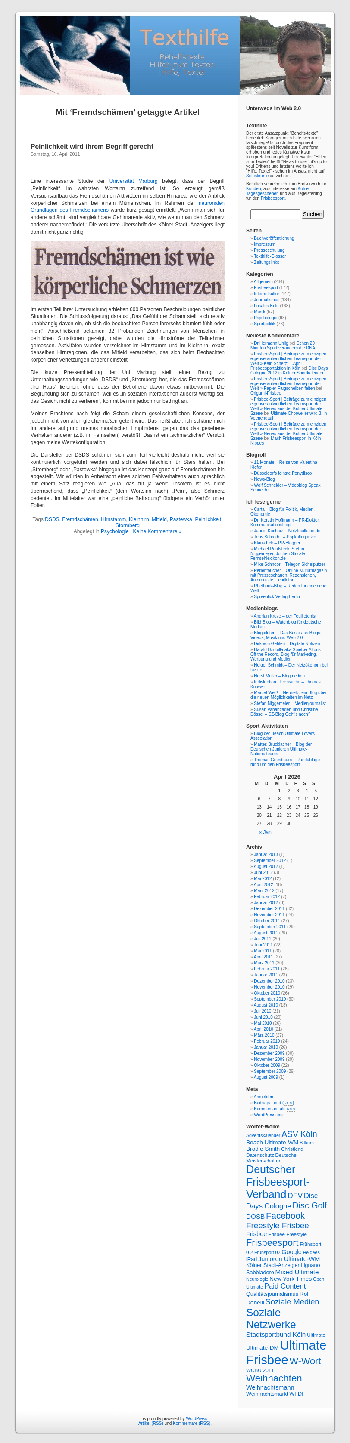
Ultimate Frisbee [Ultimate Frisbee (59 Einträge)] (286, 1352)
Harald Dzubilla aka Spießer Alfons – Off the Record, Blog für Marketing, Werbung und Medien (287, 654)
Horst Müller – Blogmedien (279, 676)
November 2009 (269, 1059)
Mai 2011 (263, 951)
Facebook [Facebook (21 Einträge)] (285, 1216)
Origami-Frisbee (265, 393)
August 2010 (266, 1005)
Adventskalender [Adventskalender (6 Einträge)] (263, 1135)
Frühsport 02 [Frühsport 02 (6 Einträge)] (267, 1252)
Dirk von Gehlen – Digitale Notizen (287, 643)
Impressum (264, 244)
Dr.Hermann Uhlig (271, 343)
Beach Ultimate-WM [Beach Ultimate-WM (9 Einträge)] (272, 1142)
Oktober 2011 (267, 920)
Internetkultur (266, 293)
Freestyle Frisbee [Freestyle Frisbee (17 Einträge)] (277, 1225)
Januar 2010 (266, 1047)
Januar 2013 (266, 854)
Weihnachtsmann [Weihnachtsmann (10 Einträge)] (270, 1387)
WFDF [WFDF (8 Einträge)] (297, 1394)
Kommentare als (274, 1108)
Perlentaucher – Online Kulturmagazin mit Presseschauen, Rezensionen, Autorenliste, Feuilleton (288, 575)
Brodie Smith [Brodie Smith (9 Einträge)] (263, 1149)
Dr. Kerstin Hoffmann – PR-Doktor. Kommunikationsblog (285, 522)
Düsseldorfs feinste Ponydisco (283, 473)
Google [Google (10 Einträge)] (291, 1251)
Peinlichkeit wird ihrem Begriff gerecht (92, 146)
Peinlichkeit (208, 519)
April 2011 (263, 957)
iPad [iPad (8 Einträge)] (251, 1259)
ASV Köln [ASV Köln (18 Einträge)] (299, 1134)
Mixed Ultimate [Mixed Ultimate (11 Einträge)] (297, 1272)
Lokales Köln (266, 305)
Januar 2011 (266, 975)
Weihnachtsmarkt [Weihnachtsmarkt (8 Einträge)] (267, 1394)
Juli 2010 (262, 1011)
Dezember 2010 (269, 981)
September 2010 (270, 999)
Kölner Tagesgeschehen (278, 191)
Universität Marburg (133, 181)
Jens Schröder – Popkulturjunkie (285, 537)
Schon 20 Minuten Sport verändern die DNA (282, 345)
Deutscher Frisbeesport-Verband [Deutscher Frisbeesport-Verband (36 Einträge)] (278, 1181)
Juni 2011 (263, 944)
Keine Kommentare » (157, 531)
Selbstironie (257, 175)
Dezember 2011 (269, 908)
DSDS (52, 519)
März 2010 (264, 1035)
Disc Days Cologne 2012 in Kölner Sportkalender (289, 370)
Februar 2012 (267, 896)
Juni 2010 (263, 1017)
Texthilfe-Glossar (270, 256)
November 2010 (269, 987)
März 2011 (264, 963)
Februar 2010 (267, 1041)
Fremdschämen (80, 519)
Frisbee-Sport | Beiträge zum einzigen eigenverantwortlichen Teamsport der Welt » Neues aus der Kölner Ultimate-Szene (288, 406)
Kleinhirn (139, 519)
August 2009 (266, 1077)
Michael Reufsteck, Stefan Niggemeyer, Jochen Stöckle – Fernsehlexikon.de (279, 554)
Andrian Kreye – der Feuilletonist (285, 616)
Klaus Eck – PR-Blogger (277, 543)
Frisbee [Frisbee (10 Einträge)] (256, 1233)
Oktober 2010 (267, 993)
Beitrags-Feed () (274, 1102)
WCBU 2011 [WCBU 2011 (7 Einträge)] (260, 1370)
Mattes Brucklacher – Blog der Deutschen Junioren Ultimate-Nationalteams (281, 749)
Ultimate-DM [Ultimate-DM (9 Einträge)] (262, 1347)
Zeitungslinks (266, 262)
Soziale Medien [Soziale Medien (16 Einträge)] (292, 1301)
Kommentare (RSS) (191, 1423)
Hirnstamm (113, 519)
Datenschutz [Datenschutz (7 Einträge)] (260, 1155)
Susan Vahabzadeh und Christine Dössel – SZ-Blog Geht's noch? (284, 712)
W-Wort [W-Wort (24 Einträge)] (305, 1361)
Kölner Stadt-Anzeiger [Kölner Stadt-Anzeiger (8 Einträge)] (273, 1265)
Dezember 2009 (269, 1053)
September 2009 (270, 1071)
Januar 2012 (266, 902)
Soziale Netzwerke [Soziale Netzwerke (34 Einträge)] (271, 1318)
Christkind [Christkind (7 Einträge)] (292, 1149)
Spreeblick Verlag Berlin (277, 596)
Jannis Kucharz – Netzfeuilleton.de (287, 530)
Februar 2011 (267, 969)
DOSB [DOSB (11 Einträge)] (255, 1216)
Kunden (253, 188)
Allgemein (263, 281)
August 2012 (266, 866)
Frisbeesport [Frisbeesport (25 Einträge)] (272, 1242)
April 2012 (263, 884)
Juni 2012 (263, 872)
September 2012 (270, 860)
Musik (259, 311)
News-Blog (264, 479)
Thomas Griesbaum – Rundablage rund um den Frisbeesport (285, 762)
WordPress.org (268, 1114)
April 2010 (263, 1029)
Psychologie (115, 531)
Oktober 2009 (267, 1065)
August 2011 (266, 932)
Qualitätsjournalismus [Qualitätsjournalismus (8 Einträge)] (272, 1294)
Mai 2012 (263, 878)
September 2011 (270, 926)
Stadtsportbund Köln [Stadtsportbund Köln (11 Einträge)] (276, 1334)
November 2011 (269, 914)
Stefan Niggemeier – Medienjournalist (290, 703)
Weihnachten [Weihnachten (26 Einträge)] (274, 1378)
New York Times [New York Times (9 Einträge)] (290, 1279)
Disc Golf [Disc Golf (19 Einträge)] (310, 1205)
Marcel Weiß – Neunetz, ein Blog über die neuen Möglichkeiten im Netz (288, 695)
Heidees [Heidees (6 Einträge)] (311, 1252)
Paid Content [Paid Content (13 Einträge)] (285, 1286)
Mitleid (159, 519)
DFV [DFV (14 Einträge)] (295, 1195)
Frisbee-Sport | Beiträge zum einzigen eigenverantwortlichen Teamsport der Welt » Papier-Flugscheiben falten (288, 384)
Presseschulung (269, 250)
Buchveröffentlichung (274, 238)
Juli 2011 (262, 938)
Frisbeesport (273, 198)
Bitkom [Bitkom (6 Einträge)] (307, 1142)
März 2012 (264, 890)
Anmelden (263, 1096)
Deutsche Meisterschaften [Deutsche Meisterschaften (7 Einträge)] (271, 1157)
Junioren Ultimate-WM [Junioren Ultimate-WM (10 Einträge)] (289, 1258)
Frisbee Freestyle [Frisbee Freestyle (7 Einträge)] (287, 1234)
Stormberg (128, 525)
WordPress (196, 1418)
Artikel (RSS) (150, 1423)
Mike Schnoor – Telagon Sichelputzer (289, 564)
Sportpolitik (264, 323)
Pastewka (181, 519)
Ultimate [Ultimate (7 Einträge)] (316, 1335)
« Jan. (266, 832)
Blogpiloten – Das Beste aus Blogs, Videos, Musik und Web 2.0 (286, 635)
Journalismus (266, 299)
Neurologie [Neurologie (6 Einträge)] (257, 1279)
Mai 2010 (263, 1023)
